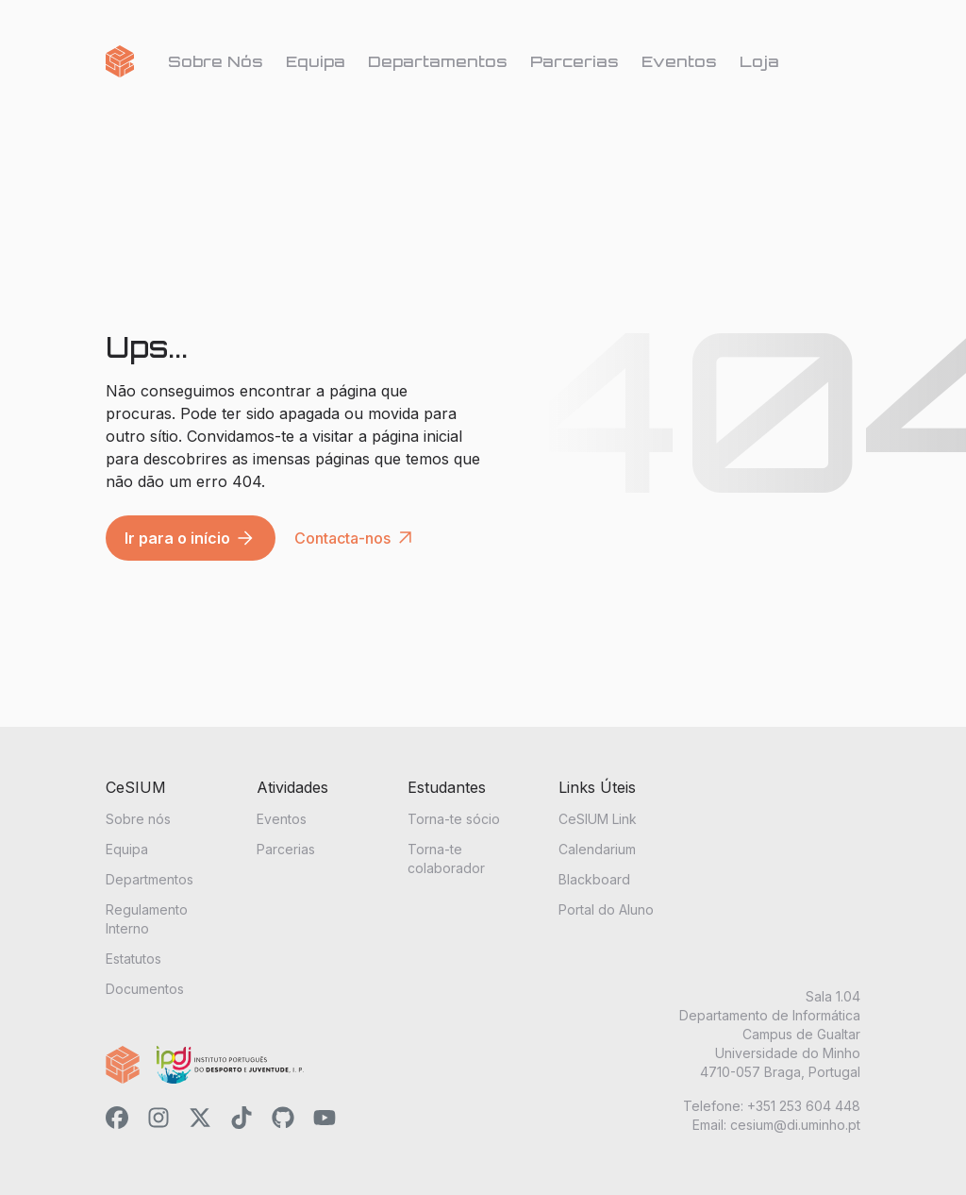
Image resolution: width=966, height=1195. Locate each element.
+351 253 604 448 (803, 1106)
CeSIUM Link (597, 819)
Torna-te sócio (454, 819)
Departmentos (149, 879)
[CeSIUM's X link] (200, 1120)
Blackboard (594, 879)
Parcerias (574, 61)
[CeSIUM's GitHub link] (283, 1120)
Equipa (315, 61)
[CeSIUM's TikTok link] (241, 1120)
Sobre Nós (215, 61)
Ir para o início (191, 538)
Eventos (679, 61)
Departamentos (438, 61)
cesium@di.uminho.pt (795, 1125)
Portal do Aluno (606, 909)
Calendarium (597, 849)
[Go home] (120, 61)
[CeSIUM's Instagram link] (158, 1120)
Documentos (145, 989)
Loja (759, 61)
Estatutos (133, 959)
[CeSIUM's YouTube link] (324, 1120)
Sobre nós (138, 819)
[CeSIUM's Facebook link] (117, 1120)
